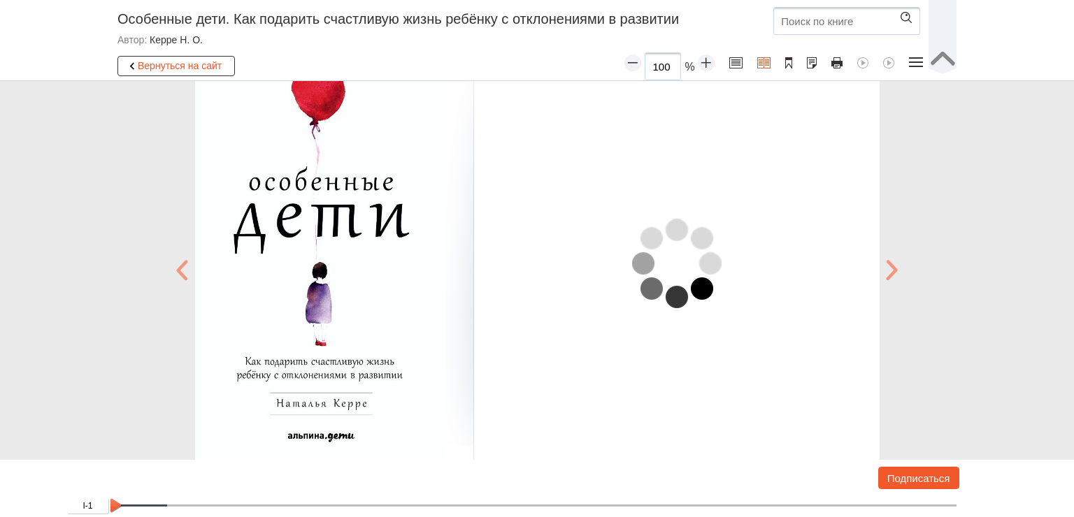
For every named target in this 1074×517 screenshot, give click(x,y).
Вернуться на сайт (173, 66)
